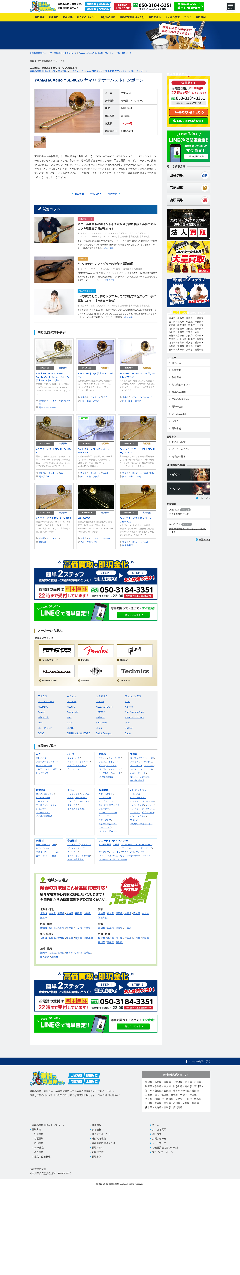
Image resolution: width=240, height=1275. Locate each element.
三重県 (127, 928)
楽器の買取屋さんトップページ (48, 1125)
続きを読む (109, 248)
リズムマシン (119, 856)
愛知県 (101, 928)
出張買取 (126, 115)
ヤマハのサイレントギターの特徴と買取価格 (106, 263)
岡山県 (119, 938)
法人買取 (101, 306)
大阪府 (96, 476)
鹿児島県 (44, 957)
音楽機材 (103, 790)
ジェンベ (149, 805)
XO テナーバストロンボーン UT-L (53, 518)
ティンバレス (148, 809)
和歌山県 (88, 938)
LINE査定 (112, 236)
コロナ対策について (179, 514)
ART (69, 717)
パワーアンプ (73, 844)
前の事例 (79, 193)
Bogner (128, 728)
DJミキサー (48, 848)
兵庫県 (138, 401)
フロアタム (84, 801)
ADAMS (100, 701)
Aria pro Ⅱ (43, 717)
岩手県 (60, 913)
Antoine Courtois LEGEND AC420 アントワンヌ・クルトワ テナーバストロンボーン (53, 377)
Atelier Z (100, 717)
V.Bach (105, 473)
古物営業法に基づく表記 (165, 1147)
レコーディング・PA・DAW (113, 840)
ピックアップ (42, 773)
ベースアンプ (105, 827)
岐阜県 (110, 928)
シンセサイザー (43, 797)
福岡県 (43, 952)
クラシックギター (137, 233)
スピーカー (72, 852)
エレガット (111, 765)
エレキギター (95, 233)
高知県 (119, 942)
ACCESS (71, 701)
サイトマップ (159, 1143)
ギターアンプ (105, 820)
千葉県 (136, 913)
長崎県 (60, 952)
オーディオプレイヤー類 (78, 856)
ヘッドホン (115, 852)
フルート (142, 773)
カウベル (150, 801)
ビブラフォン (148, 812)
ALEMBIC (43, 706)
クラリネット (136, 762)
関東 (123, 108)
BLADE (70, 728)
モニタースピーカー (45, 852)
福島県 (43, 917)
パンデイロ (135, 812)
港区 (45, 542)
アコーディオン (43, 812)
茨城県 (101, 913)
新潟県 (43, 928)
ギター (83, 233)
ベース (70, 754)
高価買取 (83, 258)
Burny (128, 733)
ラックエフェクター (108, 816)
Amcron (129, 706)
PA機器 (116, 844)
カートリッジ (42, 856)
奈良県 (69, 938)
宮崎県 (87, 952)
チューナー (104, 809)
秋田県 (78, 913)
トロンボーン (137, 100)
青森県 (52, 913)
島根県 (110, 938)
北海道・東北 (47, 909)
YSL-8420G (84, 518)
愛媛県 (110, 942)
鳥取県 (101, 938)
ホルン (133, 773)
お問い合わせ (159, 1138)
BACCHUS (101, 722)
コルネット (149, 765)
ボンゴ (133, 816)
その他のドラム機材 (76, 809)
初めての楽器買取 (87, 291)
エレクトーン (42, 801)
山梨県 (78, 928)
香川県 (101, 942)
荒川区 (130, 545)
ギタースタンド (106, 794)
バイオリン (111, 762)
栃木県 (110, 913)
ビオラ (102, 765)
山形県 (87, 913)
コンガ (141, 805)
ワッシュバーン (46, 701)
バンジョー (104, 769)
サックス (148, 762)
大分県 (94, 542)
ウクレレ (103, 758)
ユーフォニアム (137, 758)
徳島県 (145, 938)
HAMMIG (101, 712)
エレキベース (73, 758)
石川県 (60, 928)
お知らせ (185, 510)
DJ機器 (53, 856)
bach (146, 473)
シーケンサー (133, 856)
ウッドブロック (137, 801)
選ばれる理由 (99, 1138)
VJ (57, 852)
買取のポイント (86, 219)
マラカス (142, 816)
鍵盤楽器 (40, 790)
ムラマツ (71, 696)
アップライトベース (76, 765)
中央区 (130, 108)
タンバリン (135, 809)
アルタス (42, 696)
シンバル (85, 794)
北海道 (43, 913)
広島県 (127, 938)
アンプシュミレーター (109, 801)
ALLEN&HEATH (104, 706)
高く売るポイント (101, 1134)
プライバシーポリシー (164, 1152)
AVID (40, 722)
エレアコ (84, 236)
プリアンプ (86, 844)
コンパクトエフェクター (110, 805)
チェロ (102, 762)
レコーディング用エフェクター (113, 859)
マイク (125, 852)
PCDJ (38, 848)
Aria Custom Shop (134, 712)
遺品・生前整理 (87, 306)
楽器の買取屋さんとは (103, 1143)
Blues (99, 728)
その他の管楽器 (137, 780)
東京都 (46, 407)
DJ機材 (40, 840)
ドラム (70, 790)
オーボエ (150, 758)
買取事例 (96, 1156)
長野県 (87, 928)
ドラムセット (73, 794)
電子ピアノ (49, 794)
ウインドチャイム (138, 797)
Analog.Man (73, 712)
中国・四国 (104, 934)
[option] (67, 111)
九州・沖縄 (86, 542)
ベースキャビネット (108, 831)
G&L (152, 473)
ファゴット (145, 777)
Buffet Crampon (104, 733)
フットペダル (81, 797)
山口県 (136, 938)
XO (61, 473)
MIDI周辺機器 (105, 844)
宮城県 (69, 913)
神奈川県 (102, 917)
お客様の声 (98, 1152)
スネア (70, 797)
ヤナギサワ (102, 696)
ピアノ (39, 794)
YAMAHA (126, 93)
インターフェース (107, 848)
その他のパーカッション (141, 824)
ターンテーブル (43, 844)
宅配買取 (135, 236)
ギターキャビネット (108, 824)
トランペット (136, 765)
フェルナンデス (133, 696)
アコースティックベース (78, 762)
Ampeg (41, 712)
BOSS (41, 733)
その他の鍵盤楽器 (44, 816)
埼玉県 (127, 913)
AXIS (69, 722)
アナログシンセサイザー (47, 805)
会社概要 (157, 1134)
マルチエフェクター (108, 812)
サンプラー (121, 848)
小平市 (53, 407)
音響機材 (72, 840)
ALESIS (71, 706)
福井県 (69, 928)
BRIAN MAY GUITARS (78, 733)
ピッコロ (134, 777)
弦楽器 (102, 754)
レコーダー (145, 856)
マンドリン (115, 769)
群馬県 (119, 913)
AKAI (127, 701)
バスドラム (72, 801)
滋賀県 (78, 938)
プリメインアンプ (75, 848)
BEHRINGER (45, 728)
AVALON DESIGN (134, 717)
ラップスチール (106, 773)
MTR (132, 852)
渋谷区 (46, 476)
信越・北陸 (46, 924)
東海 (100, 924)
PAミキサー (140, 852)
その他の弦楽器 (106, 777)
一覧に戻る (96, 193)
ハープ (117, 773)
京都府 (96, 401)
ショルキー (41, 809)
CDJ (54, 844)
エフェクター (105, 797)
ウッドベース (73, 769)
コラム (155, 1125)
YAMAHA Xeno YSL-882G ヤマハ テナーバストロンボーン (105, 53)
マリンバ (134, 820)
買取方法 (36, 1129)
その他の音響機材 (75, 859)
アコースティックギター (115, 233)
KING (104, 397)
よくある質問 (159, 1129)
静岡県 (119, 928)
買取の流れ (98, 1147)
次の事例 (112, 193)
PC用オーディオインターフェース (136, 844)
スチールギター (98, 236)
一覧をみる (204, 497)
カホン (133, 805)
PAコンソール (105, 856)
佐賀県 (52, 952)
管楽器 (124, 100)
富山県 (52, 928)
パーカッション (138, 790)
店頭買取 (124, 236)
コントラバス (114, 758)
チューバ (148, 769)
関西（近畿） (87, 401)
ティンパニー (136, 794)
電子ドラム (72, 805)
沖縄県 (54, 957)
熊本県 (69, 952)
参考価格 (96, 1129)
